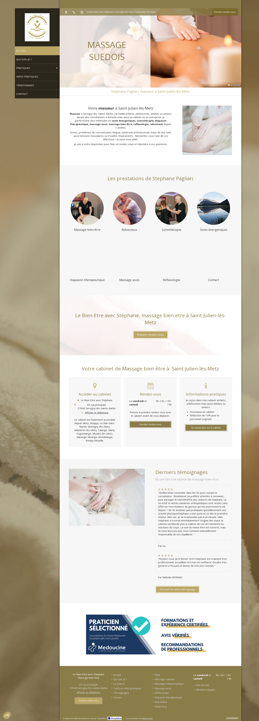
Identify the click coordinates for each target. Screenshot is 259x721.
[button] (7, 715)
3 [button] (234, 85)
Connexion (232, 717)
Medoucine (147, 718)
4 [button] (236, 85)
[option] (150, 48)
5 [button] (239, 85)
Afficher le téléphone (97, 412)
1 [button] (229, 85)
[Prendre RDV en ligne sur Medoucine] (150, 634)
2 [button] (231, 85)
